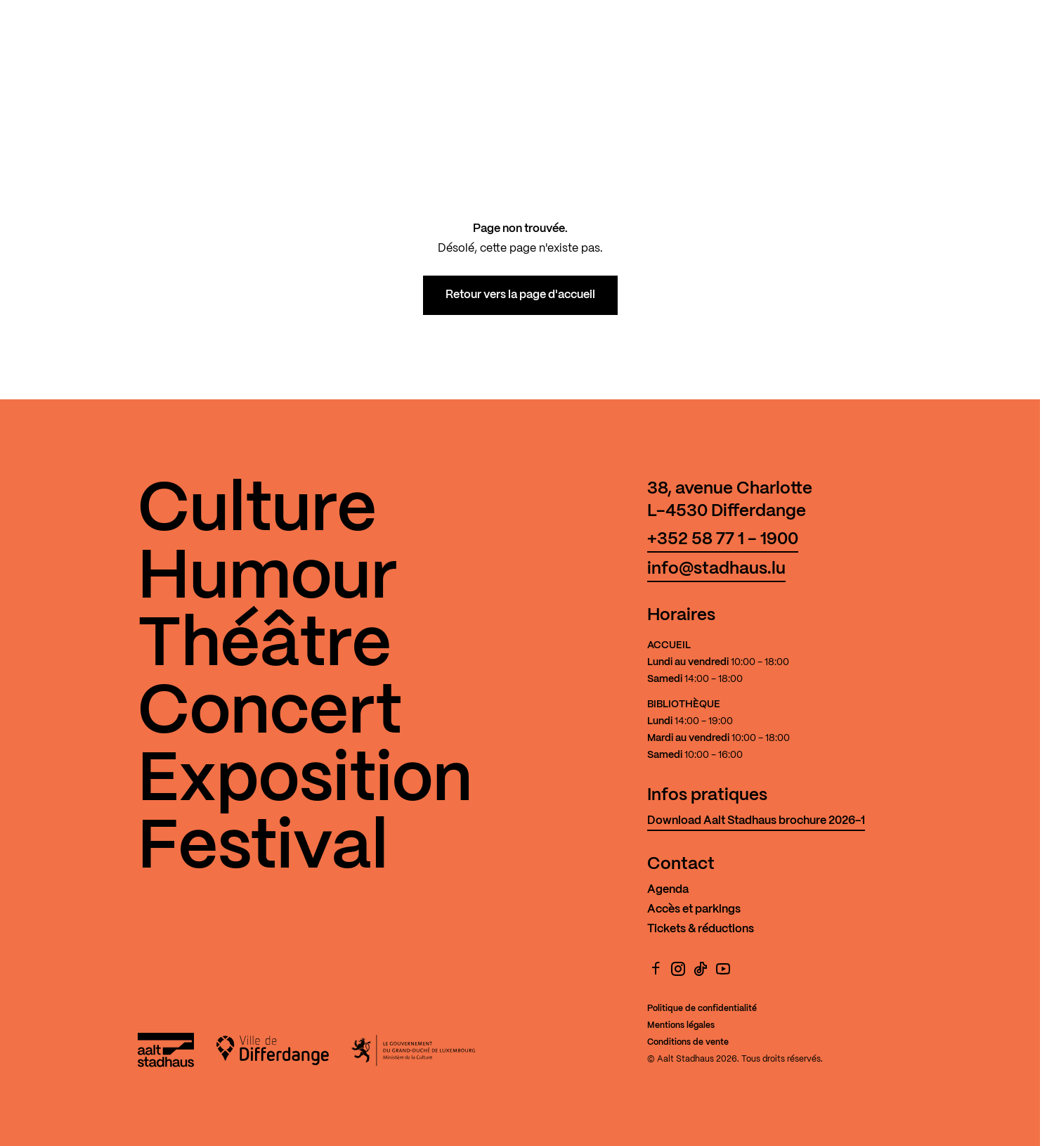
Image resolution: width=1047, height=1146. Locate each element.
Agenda (668, 889)
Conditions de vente (688, 1042)
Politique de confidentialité (702, 1008)
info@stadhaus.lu (716, 569)
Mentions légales (681, 1025)
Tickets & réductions (700, 929)
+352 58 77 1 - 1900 (722, 540)
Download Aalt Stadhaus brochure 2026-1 (756, 821)
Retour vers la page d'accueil (520, 295)
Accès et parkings (694, 909)
